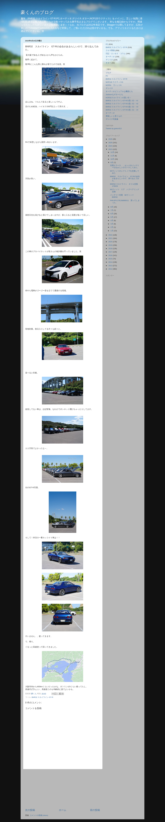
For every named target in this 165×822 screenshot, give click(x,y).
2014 (110, 262)
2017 (110, 252)
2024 (110, 146)
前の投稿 (95, 810)
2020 (110, 242)
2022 (110, 235)
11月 (112, 156)
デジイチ (109, 60)
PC (107, 44)
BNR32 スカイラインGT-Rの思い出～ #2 (122, 104)
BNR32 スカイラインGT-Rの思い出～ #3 (122, 107)
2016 (110, 255)
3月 (112, 224)
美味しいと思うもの (114, 116)
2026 (110, 139)
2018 (110, 248)
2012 (110, 269)
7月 (112, 210)
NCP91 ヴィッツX (114, 85)
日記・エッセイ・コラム (116, 54)
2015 (110, 259)
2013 (110, 266)
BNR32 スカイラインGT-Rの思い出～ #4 (122, 110)
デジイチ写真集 (112, 119)
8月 (112, 207)
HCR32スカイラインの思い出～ (118, 98)
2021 (110, 238)
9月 (112, 162)
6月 (112, 214)
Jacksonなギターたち (114, 94)
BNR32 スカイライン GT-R (42, 697)
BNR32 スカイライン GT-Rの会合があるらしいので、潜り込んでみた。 (125, 178)
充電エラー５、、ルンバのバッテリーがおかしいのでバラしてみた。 (124, 166)
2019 (110, 245)
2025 (110, 143)
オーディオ (110, 57)
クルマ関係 (110, 50)
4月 (112, 220)
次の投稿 (30, 810)
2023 (110, 149)
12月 (112, 152)
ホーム (62, 810)
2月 (112, 227)
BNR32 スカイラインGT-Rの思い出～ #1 (122, 101)
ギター (108, 63)
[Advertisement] (62, 789)
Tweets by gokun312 (114, 128)
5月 (112, 217)
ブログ (108, 73)
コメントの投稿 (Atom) (39, 815)
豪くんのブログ (37, 12)
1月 (112, 231)
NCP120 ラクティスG (114, 82)
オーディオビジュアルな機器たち (119, 91)
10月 (112, 159)
